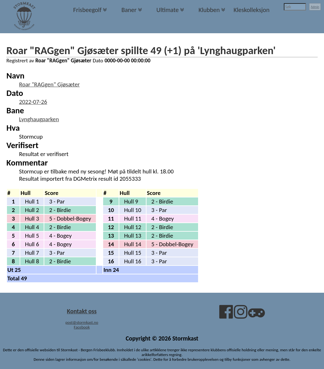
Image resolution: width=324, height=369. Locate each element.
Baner (129, 10)
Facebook (82, 327)
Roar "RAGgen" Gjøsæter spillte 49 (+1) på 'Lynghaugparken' (141, 50)
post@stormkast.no (81, 322)
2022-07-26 (33, 101)
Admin (315, 7)
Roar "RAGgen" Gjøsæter (49, 84)
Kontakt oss (82, 311)
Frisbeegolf (87, 10)
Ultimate (167, 10)
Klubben (209, 10)
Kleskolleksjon (251, 10)
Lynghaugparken (39, 119)
